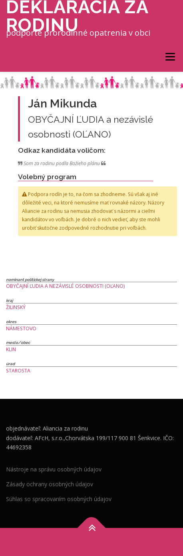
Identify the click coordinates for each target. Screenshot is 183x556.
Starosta (18, 370)
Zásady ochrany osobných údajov (49, 484)
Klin (11, 349)
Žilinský (16, 307)
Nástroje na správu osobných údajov (53, 469)
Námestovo (21, 328)
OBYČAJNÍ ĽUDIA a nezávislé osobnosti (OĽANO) (65, 286)
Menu (169, 56)
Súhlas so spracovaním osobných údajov (58, 499)
